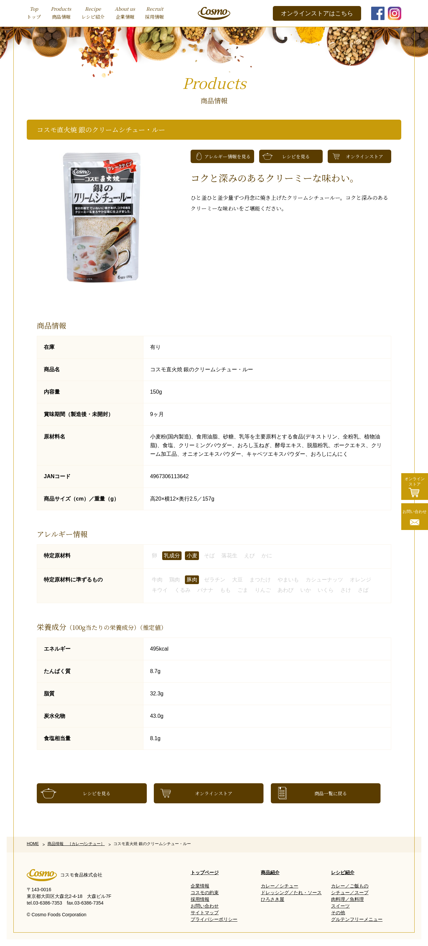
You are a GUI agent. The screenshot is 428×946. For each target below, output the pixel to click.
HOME (33, 843)
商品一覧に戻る (330, 793)
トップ (34, 12)
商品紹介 (270, 872)
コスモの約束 (205, 892)
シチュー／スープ (349, 892)
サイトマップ (205, 912)
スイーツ (340, 906)
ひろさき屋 (272, 899)
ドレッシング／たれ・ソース (291, 892)
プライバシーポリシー (214, 919)
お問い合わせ (205, 906)
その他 (338, 912)
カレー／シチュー (279, 886)
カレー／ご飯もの (349, 886)
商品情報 (61, 12)
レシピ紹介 (93, 12)
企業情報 (125, 12)
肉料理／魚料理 (347, 899)
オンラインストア (364, 156)
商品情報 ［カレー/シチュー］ (76, 843)
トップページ (205, 872)
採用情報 (154, 12)
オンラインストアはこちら (317, 13)
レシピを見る (296, 156)
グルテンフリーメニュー (357, 919)
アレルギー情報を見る (227, 156)
